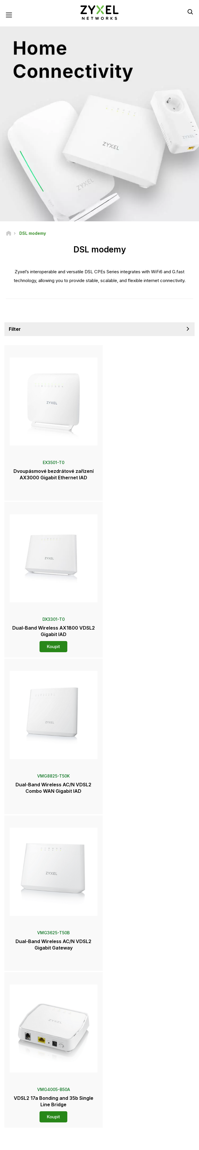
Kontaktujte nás (99, 914)
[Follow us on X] (112, 1109)
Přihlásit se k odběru (127, 1074)
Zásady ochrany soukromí (138, 1136)
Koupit (147, 490)
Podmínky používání (91, 1136)
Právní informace (53, 1136)
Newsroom (19, 980)
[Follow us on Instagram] (127, 1109)
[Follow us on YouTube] (83, 1109)
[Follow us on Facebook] (67, 1109)
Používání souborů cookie (100, 1141)
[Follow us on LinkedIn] (98, 1109)
